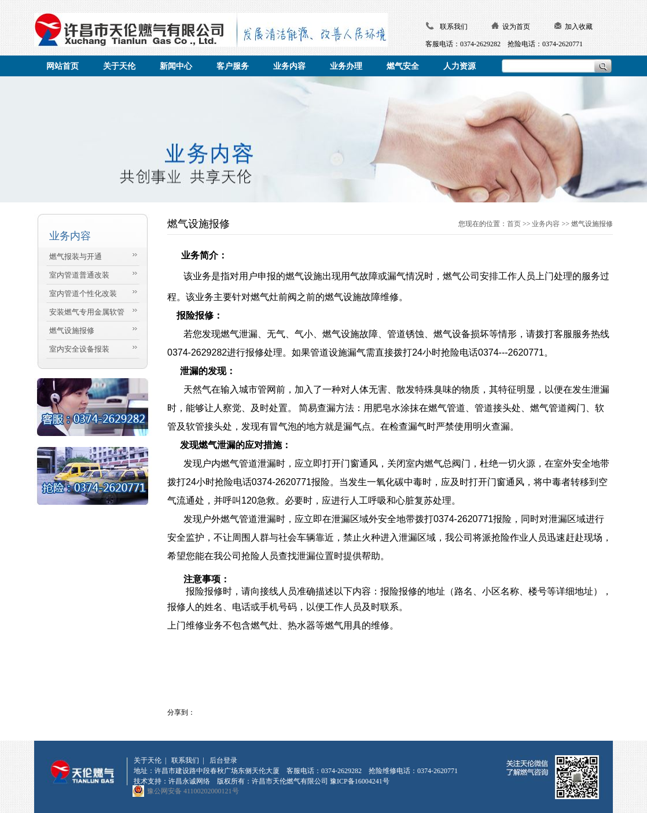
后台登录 (223, 760)
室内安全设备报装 (79, 349)
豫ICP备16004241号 (359, 781)
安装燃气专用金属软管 (86, 312)
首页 (514, 224)
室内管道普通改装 (79, 275)
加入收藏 (579, 27)
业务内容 (546, 224)
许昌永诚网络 (189, 781)
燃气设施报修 (71, 330)
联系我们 (454, 27)
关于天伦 (147, 760)
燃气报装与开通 (75, 256)
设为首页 (516, 27)
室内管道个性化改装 (83, 293)
